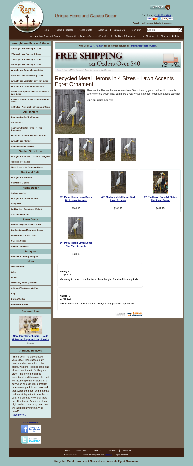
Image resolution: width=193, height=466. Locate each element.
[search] (162, 30)
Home (46, 30)
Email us (108, 455)
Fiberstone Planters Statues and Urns (28, 135)
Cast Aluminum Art (20, 214)
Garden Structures (30, 151)
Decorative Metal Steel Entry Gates (27, 75)
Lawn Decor (30, 219)
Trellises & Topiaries (125, 36)
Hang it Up (16, 204)
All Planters (30, 111)
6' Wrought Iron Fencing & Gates (26, 65)
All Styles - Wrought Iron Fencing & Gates (30, 107)
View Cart (136, 30)
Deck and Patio (30, 172)
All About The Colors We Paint (25, 288)
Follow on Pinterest (30, 422)
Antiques (30, 251)
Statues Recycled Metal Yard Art (26, 225)
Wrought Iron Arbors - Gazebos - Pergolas (87, 36)
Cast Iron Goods (18, 241)
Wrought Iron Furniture (21, 177)
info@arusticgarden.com (143, 45)
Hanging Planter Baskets (22, 146)
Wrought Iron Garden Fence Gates (27, 70)
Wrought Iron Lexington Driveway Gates (29, 81)
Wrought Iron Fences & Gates (45, 36)
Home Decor (31, 187)
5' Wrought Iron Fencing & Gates (26, 59)
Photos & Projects (64, 30)
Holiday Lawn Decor (20, 246)
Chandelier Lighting (170, 36)
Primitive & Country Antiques (24, 256)
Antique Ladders (19, 193)
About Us (102, 30)
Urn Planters (148, 36)
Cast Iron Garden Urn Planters (25, 117)
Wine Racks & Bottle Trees (23, 235)
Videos (14, 277)
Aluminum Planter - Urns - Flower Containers (26, 129)
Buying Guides (18, 299)
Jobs (13, 272)
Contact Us (119, 30)
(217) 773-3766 (162, 15)
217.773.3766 (97, 45)
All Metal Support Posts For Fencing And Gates (30, 100)
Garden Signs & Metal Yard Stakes (27, 230)
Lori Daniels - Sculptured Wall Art (26, 209)
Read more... (19, 414)
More (30, 261)
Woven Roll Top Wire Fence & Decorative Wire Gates (30, 93)
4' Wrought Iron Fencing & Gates (26, 54)
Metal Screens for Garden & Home (27, 167)
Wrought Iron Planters (21, 141)
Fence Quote (85, 30)
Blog (13, 293)
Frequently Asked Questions (24, 283)
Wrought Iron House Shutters (24, 198)
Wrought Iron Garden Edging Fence (27, 86)
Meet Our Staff (17, 266)
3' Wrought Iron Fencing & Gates (26, 48)
